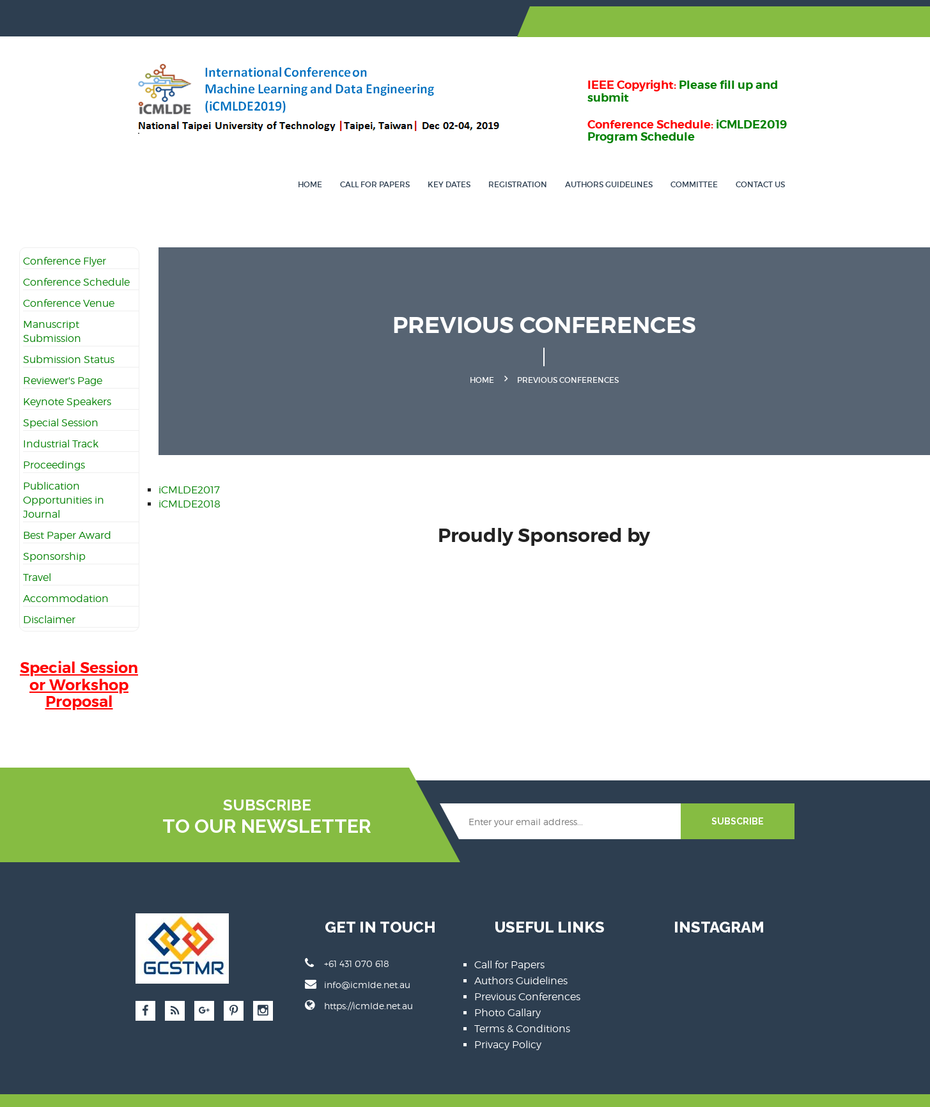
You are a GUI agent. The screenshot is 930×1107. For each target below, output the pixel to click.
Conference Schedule (76, 258)
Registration (562, 160)
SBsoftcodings (303, 1088)
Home (355, 160)
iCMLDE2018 (190, 479)
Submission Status (68, 335)
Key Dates (493, 160)
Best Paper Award (67, 511)
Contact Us (805, 160)
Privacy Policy (508, 1020)
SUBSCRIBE (782, 797)
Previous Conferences (528, 972)
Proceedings (54, 441)
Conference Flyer (64, 237)
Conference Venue (68, 279)
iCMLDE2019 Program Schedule (702, 103)
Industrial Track (60, 420)
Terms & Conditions (523, 1004)
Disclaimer (49, 595)
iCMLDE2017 (189, 465)
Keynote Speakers (67, 377)
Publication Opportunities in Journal (63, 476)
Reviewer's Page (62, 356)
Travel (37, 553)
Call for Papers (419, 160)
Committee (739, 160)
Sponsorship (54, 532)
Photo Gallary (508, 988)
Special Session (60, 398)
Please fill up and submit (765, 70)
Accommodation (66, 574)
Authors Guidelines (653, 160)
